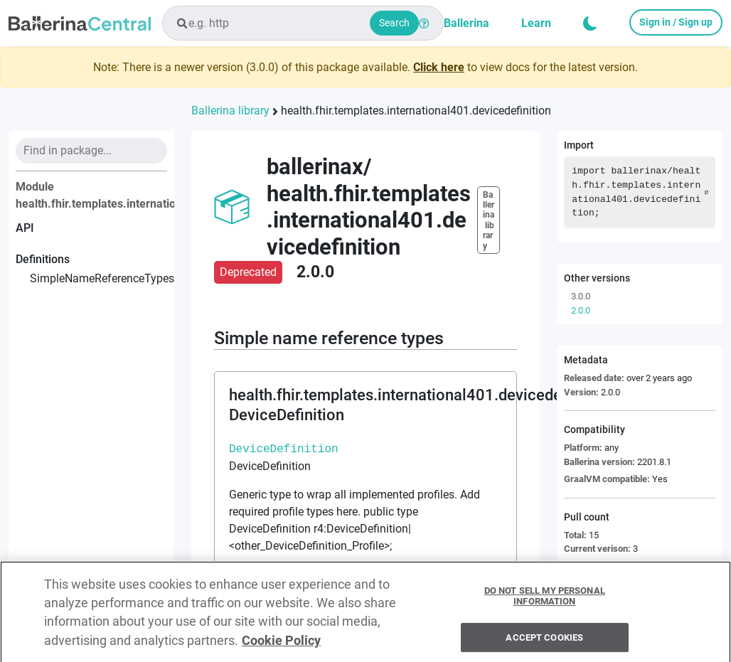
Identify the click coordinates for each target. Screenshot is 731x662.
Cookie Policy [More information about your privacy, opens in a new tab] (281, 646)
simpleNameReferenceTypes (98, 278)
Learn (536, 23)
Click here (438, 67)
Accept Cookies (544, 642)
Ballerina (466, 23)
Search (394, 22)
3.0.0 (580, 296)
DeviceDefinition (283, 449)
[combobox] (303, 23)
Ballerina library (230, 110)
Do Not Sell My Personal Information (544, 601)
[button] (590, 23)
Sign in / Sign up (676, 22)
